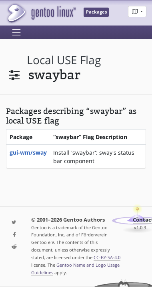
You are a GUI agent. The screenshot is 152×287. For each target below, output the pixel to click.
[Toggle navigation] (16, 32)
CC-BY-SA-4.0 (107, 257)
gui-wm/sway (28, 152)
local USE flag (64, 60)
